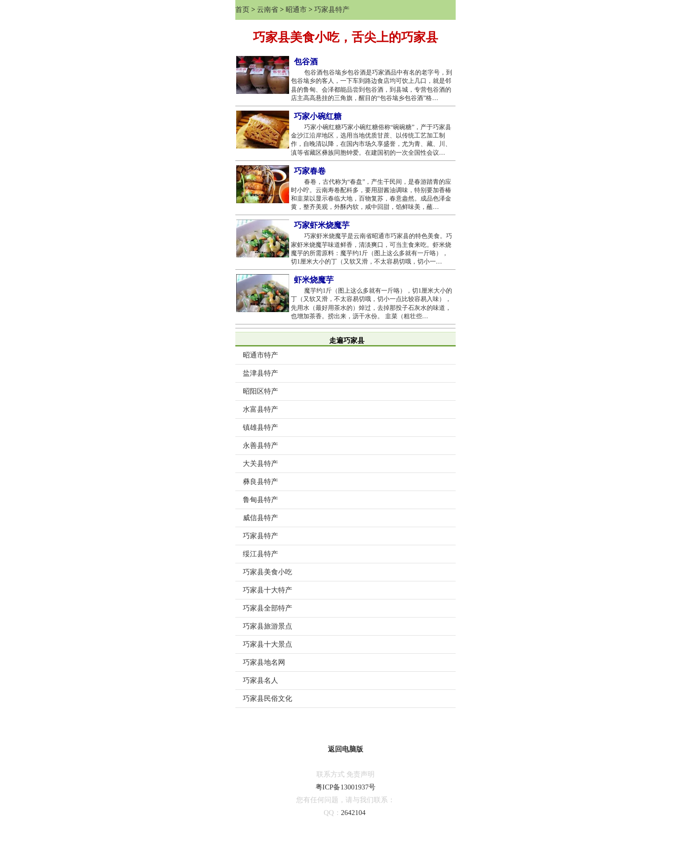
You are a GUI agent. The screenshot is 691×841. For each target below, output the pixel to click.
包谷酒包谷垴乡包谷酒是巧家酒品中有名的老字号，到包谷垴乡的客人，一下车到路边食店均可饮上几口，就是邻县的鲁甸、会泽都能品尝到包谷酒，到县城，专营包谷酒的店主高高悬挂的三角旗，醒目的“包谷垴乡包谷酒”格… (371, 85)
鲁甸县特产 (260, 499)
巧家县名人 (260, 680)
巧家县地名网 (264, 662)
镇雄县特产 (260, 427)
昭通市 (296, 9)
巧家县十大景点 (267, 644)
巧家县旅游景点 (267, 626)
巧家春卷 (310, 171)
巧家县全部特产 (267, 608)
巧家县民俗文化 (267, 698)
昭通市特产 (260, 355)
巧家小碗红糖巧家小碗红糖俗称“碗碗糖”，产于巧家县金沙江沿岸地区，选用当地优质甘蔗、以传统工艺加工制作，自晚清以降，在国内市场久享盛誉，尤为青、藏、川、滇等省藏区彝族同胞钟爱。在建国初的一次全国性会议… (371, 140)
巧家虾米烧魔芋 (321, 225)
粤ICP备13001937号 (346, 787)
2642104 (353, 812)
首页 (242, 9)
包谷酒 (306, 61)
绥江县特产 (260, 554)
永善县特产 (260, 445)
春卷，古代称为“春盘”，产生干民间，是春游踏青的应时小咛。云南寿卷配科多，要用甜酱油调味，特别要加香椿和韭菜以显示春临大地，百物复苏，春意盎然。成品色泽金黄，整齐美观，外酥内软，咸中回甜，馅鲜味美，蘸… (371, 195)
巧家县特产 (331, 9)
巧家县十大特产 (267, 590)
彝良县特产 (260, 481)
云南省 (267, 9)
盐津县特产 (260, 373)
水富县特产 (260, 409)
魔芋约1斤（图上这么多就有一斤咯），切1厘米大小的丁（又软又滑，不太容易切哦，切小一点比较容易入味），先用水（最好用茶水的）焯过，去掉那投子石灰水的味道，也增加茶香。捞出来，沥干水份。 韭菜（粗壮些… (371, 303)
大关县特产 (260, 463)
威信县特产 (260, 517)
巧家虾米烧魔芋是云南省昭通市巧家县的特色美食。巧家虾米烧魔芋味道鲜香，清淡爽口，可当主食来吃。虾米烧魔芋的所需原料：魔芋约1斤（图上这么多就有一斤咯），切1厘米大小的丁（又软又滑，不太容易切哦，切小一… (371, 249)
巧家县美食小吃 (267, 572)
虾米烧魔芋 (314, 279)
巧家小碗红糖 (318, 116)
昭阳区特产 (260, 391)
